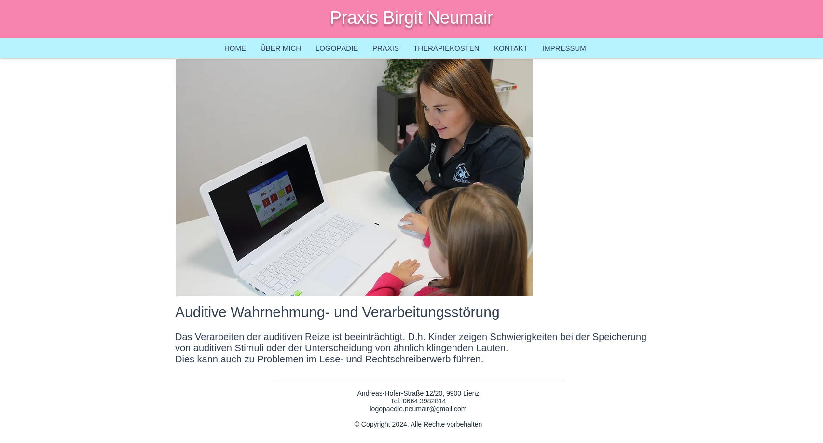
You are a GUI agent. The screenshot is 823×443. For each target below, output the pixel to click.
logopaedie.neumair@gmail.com (418, 409)
